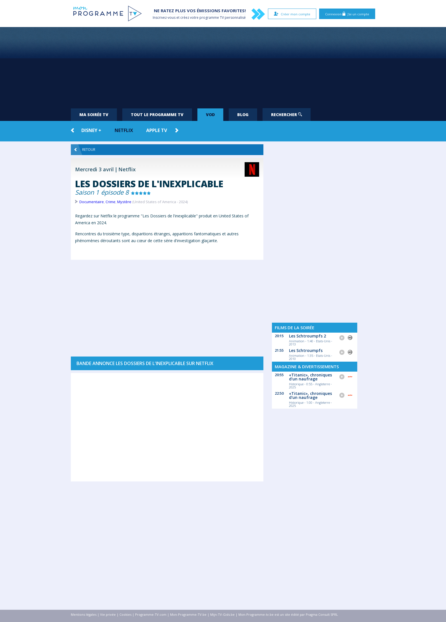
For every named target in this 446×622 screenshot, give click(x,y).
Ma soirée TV (93, 114)
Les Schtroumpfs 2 (307, 336)
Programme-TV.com (150, 614)
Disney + (91, 130)
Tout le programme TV (157, 114)
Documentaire (91, 201)
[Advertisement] (223, 65)
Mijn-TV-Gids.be (222, 614)
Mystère (124, 201)
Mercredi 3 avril (94, 169)
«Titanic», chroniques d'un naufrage (310, 377)
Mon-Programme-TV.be (188, 614)
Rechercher (286, 114)
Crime (110, 201)
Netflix (124, 130)
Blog (243, 114)
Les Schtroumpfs (306, 350)
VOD (210, 114)
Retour (84, 149)
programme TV (211, 17)
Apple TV (156, 130)
